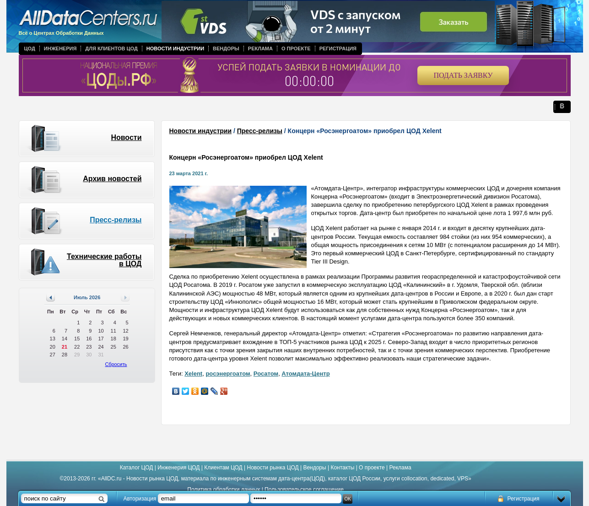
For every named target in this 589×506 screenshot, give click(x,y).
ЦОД (29, 48)
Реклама (260, 48)
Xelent (193, 373)
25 (113, 347)
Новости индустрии (175, 48)
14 (64, 338)
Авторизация (140, 498)
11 (113, 331)
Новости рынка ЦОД (273, 467)
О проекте (296, 48)
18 (113, 338)
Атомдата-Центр (305, 373)
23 (89, 347)
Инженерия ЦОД (178, 467)
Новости (126, 137)
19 (125, 338)
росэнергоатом (227, 373)
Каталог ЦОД (136, 467)
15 (77, 338)
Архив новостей (112, 179)
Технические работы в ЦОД (104, 260)
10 (100, 331)
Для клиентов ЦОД (111, 48)
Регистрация (338, 48)
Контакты (342, 467)
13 (52, 338)
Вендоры (226, 48)
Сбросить (116, 364)
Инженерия (60, 48)
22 (77, 347)
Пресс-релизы (115, 220)
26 (125, 347)
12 (125, 331)
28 (64, 354)
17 (100, 338)
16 (89, 338)
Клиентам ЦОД (223, 467)
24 (100, 347)
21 (64, 347)
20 (52, 347)
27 (52, 354)
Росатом (266, 373)
